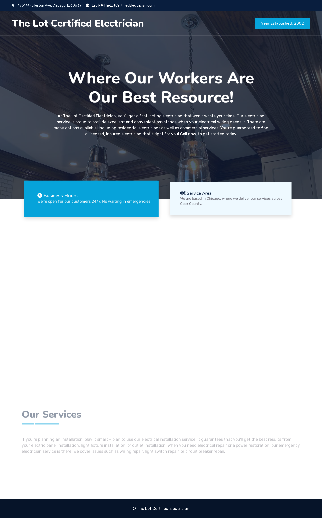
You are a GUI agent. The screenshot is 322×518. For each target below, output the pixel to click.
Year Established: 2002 (282, 23)
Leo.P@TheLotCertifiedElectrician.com (120, 5)
